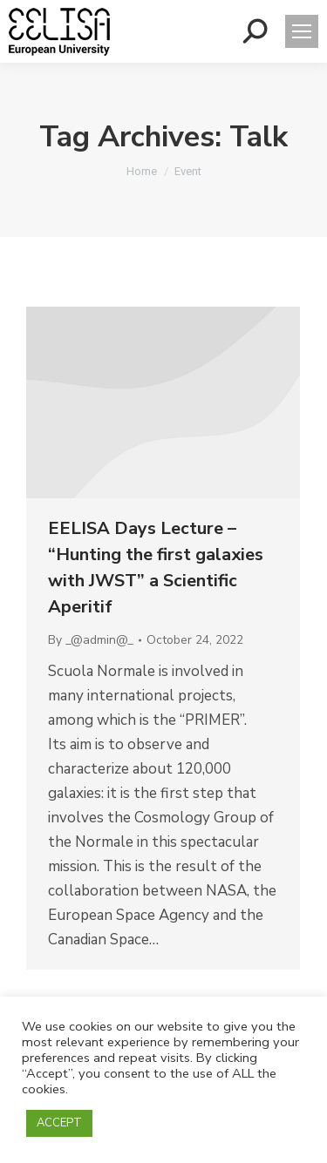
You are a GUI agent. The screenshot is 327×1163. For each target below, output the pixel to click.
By (90, 640)
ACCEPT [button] (59, 1123)
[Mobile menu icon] (301, 31)
